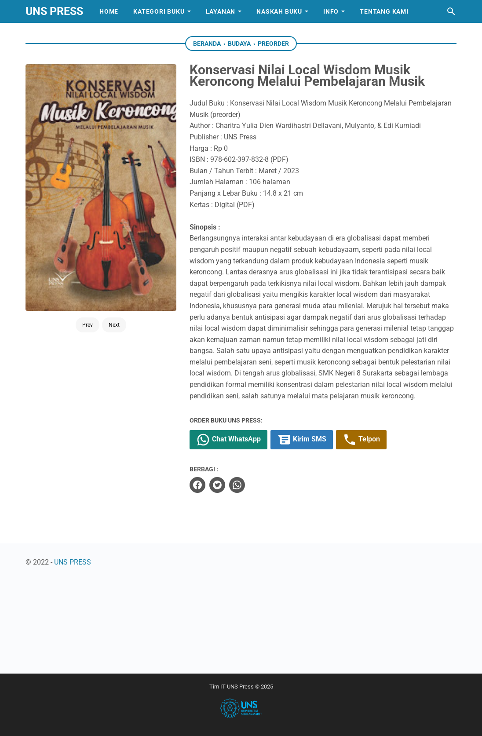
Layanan (221, 11)
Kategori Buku (158, 11)
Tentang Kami (384, 11)
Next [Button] (114, 292)
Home (108, 11)
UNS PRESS (54, 11)
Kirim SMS (301, 440)
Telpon (361, 440)
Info (331, 11)
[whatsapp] (237, 485)
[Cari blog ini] (451, 11)
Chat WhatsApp (228, 440)
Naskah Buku (279, 11)
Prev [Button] (87, 292)
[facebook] (197, 485)
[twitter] (217, 485)
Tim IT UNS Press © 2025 (241, 686)
